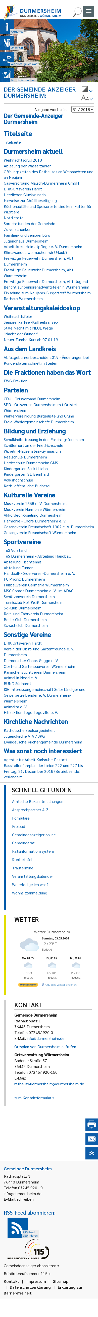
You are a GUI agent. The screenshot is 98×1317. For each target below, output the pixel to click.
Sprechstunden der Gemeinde (29, 223)
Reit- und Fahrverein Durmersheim (33, 613)
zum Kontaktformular (32, 1097)
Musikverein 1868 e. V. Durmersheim (35, 503)
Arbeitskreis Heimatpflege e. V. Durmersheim (43, 246)
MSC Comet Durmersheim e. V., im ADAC (38, 590)
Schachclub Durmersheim (26, 625)
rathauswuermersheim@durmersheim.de (49, 1083)
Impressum (36, 1281)
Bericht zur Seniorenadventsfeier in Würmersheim (46, 287)
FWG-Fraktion (15, 380)
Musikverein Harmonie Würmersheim (35, 509)
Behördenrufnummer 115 (25, 1273)
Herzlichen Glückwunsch (25, 194)
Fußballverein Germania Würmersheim (36, 584)
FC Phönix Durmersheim (24, 579)
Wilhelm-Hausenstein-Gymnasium (32, 451)
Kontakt (11, 1281)
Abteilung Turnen (18, 567)
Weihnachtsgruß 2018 (23, 160)
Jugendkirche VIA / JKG (24, 736)
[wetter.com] (28, 984)
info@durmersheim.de (46, 1038)
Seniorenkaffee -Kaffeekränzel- (31, 322)
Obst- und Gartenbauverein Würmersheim (39, 666)
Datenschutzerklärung (30, 1287)
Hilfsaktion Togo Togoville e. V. (31, 712)
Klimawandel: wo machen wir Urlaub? (35, 252)
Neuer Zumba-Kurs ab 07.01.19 (31, 339)
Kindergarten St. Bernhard (26, 474)
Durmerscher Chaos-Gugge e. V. (31, 660)
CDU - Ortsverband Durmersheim (32, 398)
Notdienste (14, 217)
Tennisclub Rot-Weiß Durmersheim (34, 602)
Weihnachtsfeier (18, 316)
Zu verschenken (17, 229)
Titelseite (12, 142)
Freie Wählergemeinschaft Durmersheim (39, 421)
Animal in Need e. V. (21, 677)
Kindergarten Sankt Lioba (26, 468)
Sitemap (60, 1281)
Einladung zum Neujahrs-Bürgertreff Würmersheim (47, 292)
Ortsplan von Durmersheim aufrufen (45, 1046)
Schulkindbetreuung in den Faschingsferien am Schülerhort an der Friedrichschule (44, 442)
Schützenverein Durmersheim (29, 596)
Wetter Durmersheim (51, 931)
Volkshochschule (18, 479)
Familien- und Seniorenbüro (27, 235)
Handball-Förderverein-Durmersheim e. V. (39, 573)
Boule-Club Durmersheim (25, 619)
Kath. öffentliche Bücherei (27, 485)
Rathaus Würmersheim (23, 298)
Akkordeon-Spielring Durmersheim (33, 515)
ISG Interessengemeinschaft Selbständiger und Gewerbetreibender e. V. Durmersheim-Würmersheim (44, 695)
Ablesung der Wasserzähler (27, 165)
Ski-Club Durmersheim (22, 607)
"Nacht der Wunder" (21, 333)
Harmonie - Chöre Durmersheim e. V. (35, 520)
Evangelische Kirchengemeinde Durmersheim (43, 741)
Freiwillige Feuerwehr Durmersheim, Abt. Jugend (46, 281)
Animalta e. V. (15, 706)
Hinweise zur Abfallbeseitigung (30, 200)
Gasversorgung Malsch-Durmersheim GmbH (41, 183)
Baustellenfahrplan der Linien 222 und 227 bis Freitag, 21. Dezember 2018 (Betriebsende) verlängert (43, 771)
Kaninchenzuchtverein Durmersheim (35, 672)
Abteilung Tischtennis (22, 561)
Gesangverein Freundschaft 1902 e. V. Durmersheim (49, 526)
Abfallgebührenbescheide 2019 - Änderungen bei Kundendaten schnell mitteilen (46, 360)
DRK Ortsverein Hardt (23, 643)
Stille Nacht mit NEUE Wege (28, 328)
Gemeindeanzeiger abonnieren (30, 1265)
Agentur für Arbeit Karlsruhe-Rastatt (36, 759)
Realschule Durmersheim (25, 456)
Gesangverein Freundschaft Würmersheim (40, 532)
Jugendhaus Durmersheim (26, 241)
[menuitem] (87, 90)
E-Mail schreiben (19, 1199)
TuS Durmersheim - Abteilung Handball (37, 556)
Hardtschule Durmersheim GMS (31, 462)
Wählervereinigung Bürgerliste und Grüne (39, 416)
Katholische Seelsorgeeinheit (29, 730)
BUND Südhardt (17, 683)
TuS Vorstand (15, 550)
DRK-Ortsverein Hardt (23, 188)
